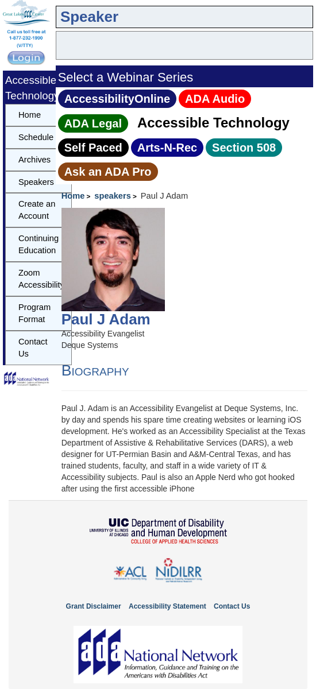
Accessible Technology (213, 122)
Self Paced (93, 147)
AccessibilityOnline (117, 98)
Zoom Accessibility (41, 278)
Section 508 (244, 147)
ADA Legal (93, 123)
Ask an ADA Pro (108, 171)
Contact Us (33, 347)
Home (73, 195)
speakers (112, 195)
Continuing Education (38, 244)
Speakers (36, 182)
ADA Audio (215, 98)
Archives (34, 159)
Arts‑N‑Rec (167, 147)
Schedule (35, 137)
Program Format (34, 313)
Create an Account (36, 209)
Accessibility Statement (167, 606)
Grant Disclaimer (93, 606)
